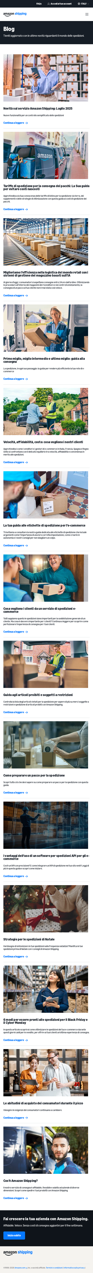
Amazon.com (21, 1267)
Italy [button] (84, 3)
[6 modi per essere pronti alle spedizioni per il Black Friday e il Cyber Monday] (46, 989)
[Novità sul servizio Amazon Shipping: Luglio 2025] (46, 78)
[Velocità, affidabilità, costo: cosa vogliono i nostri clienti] (46, 411)
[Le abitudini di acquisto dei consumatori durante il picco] (46, 1072)
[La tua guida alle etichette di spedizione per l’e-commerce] (46, 494)
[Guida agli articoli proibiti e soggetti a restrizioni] (46, 664)
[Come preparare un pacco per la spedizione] (46, 744)
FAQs (39, 3)
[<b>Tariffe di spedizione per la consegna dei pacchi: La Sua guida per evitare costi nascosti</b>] (46, 155)
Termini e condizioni (54, 1267)
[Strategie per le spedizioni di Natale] (46, 908)
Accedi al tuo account (59, 3)
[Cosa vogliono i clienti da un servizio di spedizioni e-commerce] (46, 578)
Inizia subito (14, 1235)
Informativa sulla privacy (74, 1267)
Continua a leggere (15, 122)
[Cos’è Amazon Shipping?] (46, 1150)
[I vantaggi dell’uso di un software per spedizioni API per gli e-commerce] (46, 825)
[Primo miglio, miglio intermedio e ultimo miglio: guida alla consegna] (46, 328)
